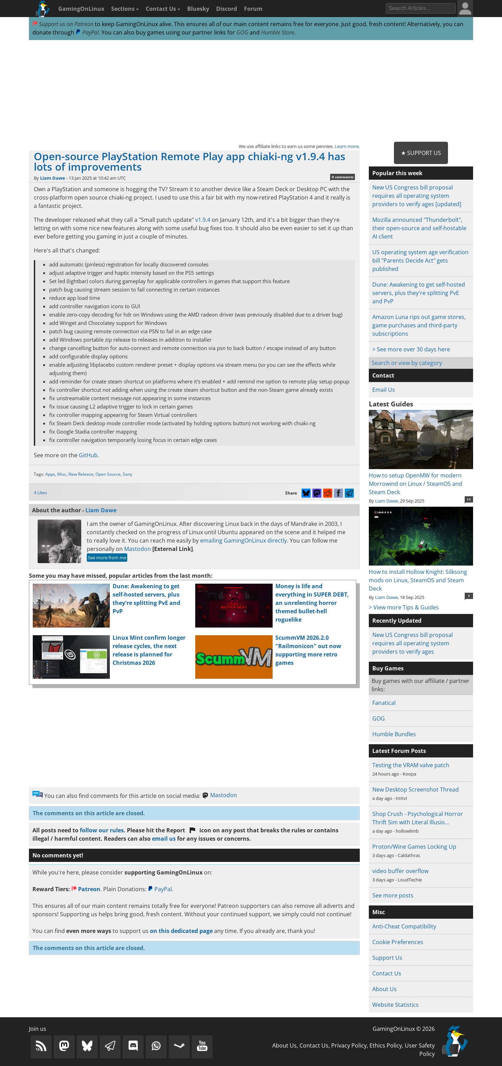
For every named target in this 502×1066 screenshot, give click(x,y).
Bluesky (198, 9)
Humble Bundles (394, 734)
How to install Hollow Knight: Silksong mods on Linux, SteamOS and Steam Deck (421, 576)
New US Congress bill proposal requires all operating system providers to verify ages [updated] (416, 196)
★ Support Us (421, 153)
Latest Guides (391, 404)
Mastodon (137, 549)
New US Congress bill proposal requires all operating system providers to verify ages (412, 643)
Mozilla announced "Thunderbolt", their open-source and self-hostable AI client (419, 228)
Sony (127, 474)
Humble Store (277, 32)
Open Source (108, 474)
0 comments (342, 176)
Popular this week (397, 173)
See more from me (107, 557)
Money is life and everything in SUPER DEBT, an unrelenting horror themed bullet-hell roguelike (312, 602)
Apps (50, 474)
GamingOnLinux (81, 9)
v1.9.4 (202, 220)
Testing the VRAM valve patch (410, 765)
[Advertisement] (251, 91)
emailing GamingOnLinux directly (243, 540)
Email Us (383, 390)
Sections (125, 9)
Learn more (347, 146)
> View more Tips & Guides (404, 607)
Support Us (387, 958)
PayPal (87, 32)
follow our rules (102, 830)
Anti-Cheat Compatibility (404, 926)
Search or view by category (407, 363)
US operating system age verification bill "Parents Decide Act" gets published (420, 260)
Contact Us (163, 9)
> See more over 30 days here (411, 349)
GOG (242, 32)
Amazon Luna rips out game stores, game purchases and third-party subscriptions (419, 325)
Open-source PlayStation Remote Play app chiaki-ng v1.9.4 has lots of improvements (189, 161)
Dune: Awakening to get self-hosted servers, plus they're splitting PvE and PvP (418, 293)
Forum (253, 9)
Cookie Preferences (397, 942)
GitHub (88, 455)
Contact (383, 375)
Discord (226, 9)
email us (164, 838)
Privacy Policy (349, 1045)
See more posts (392, 895)
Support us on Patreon (62, 24)
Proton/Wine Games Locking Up (414, 846)
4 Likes (40, 493)
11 (469, 499)
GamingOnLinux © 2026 (404, 1029)
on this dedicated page (181, 931)
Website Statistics (395, 1005)
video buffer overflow (400, 871)
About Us (384, 989)
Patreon (85, 889)
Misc (61, 474)
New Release (80, 474)
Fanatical (384, 703)
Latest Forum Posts (399, 751)
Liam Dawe (52, 178)
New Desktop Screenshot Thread (415, 789)
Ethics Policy (386, 1045)
